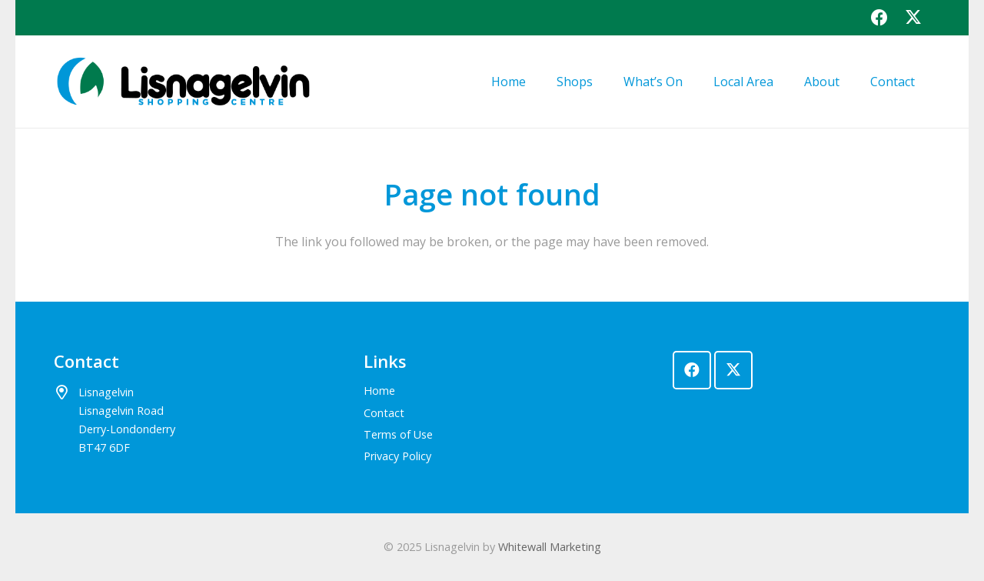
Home (379, 390)
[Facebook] (879, 18)
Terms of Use (398, 434)
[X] (913, 18)
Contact (384, 413)
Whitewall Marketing (549, 546)
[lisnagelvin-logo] (182, 82)
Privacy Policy (397, 456)
